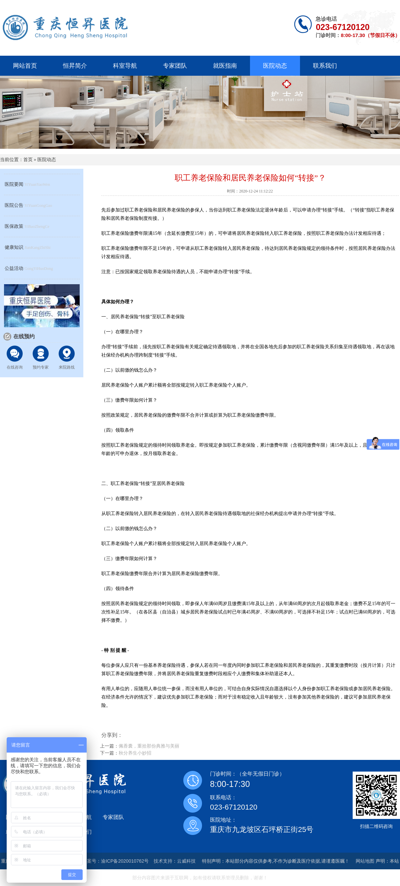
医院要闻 (14, 184)
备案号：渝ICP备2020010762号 (115, 861)
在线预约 (24, 336)
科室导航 (125, 65)
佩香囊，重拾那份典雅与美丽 (149, 746)
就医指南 (225, 65)
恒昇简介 (75, 65)
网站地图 (365, 861)
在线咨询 (15, 367)
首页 (28, 159)
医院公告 (14, 205)
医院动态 (275, 65)
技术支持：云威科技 (175, 861)
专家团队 (175, 65)
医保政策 (14, 226)
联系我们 (325, 65)
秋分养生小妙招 (135, 753)
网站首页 (25, 65)
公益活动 (14, 268)
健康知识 (14, 247)
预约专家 (41, 367)
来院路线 (67, 367)
